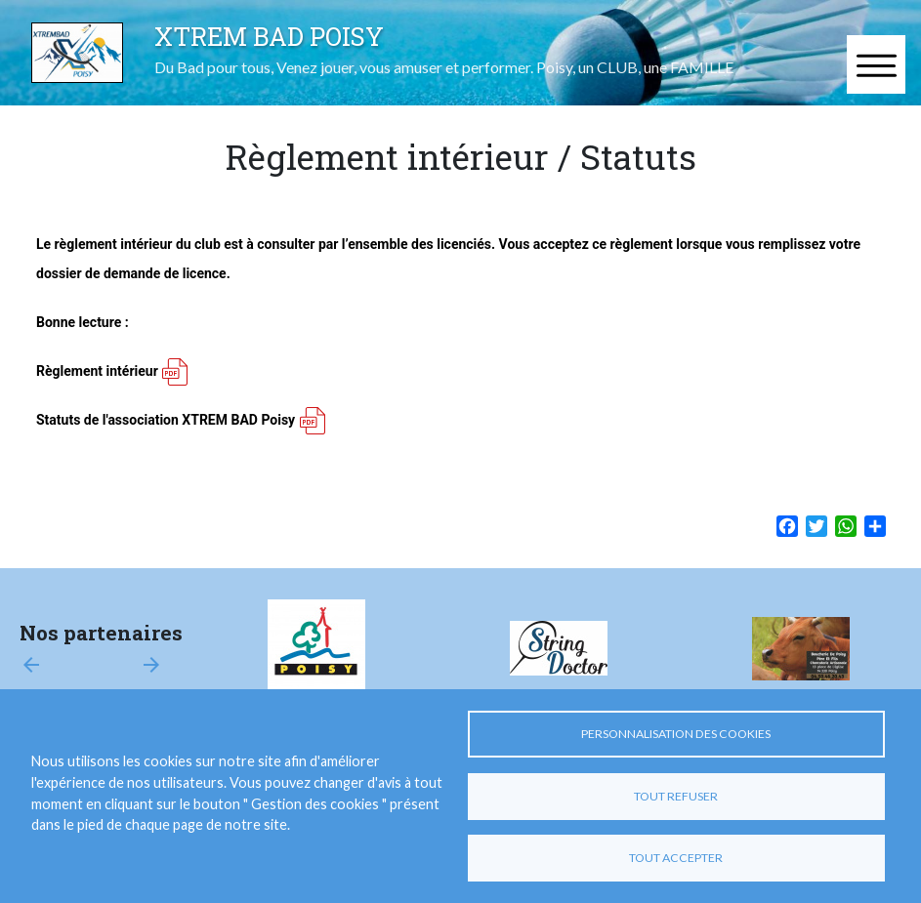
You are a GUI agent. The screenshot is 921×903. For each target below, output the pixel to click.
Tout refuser (676, 796)
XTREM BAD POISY (269, 36)
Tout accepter (676, 857)
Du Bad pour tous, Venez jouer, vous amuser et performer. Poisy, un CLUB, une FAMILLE (443, 67)
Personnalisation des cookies (676, 733)
